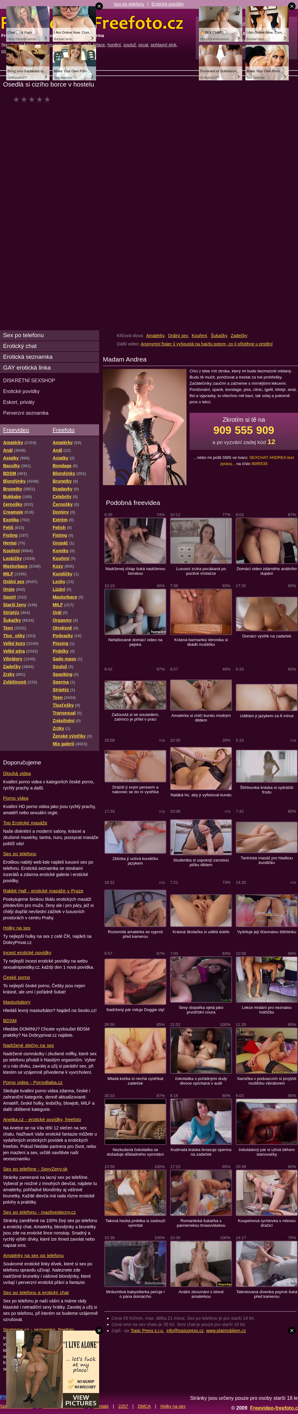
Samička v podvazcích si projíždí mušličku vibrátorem (266, 1081)
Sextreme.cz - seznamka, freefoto (38, 1329)
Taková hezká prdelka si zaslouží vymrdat (135, 1223)
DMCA (144, 1406)
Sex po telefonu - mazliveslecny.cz (39, 1212)
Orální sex (178, 335)
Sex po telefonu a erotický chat (36, 1292)
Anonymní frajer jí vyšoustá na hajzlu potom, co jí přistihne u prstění (207, 343)
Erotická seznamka (28, 357)
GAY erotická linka (27, 367)
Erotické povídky (167, 4)
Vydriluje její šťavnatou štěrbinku (266, 931)
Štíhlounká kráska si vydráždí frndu (266, 789)
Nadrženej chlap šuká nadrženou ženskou (135, 571)
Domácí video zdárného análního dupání (267, 571)
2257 (123, 1406)
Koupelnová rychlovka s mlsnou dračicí (267, 1223)
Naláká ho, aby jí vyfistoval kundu (201, 795)
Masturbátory (16, 1002)
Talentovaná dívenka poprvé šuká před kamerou (266, 1294)
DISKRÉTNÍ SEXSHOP (29, 380)
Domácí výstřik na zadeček (266, 636)
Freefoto (63, 430)
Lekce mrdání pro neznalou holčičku (266, 1009)
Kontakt (101, 1406)
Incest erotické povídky (27, 952)
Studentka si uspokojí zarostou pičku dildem (201, 862)
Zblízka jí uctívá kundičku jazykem (135, 861)
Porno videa (15, 798)
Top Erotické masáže (25, 822)
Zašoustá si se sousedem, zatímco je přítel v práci (135, 717)
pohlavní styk (163, 44)
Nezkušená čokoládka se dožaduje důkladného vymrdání (135, 1152)
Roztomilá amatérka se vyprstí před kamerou (135, 934)
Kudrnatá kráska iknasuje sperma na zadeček (201, 1152)
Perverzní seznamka (26, 413)
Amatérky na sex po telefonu (33, 1255)
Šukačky (219, 335)
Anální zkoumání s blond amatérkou (201, 1294)
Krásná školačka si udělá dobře (201, 931)
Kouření (199, 335)
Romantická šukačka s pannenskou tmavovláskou (201, 1223)
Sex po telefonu (129, 4)
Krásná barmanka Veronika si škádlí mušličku (201, 642)
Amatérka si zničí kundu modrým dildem (201, 717)
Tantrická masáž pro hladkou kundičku (267, 860)
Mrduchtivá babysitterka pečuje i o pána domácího (135, 1294)
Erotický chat (20, 346)
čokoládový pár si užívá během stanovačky (267, 1152)
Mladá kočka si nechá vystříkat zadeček (135, 1081)
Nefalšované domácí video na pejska (135, 642)
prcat (143, 44)
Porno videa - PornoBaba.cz (33, 1082)
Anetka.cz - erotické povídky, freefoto (42, 1119)
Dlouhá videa (17, 773)
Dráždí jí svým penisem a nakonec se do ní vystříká (135, 789)
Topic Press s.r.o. (147, 1330)
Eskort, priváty (19, 402)
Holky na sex (17, 927)
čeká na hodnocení (33, 99)
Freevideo (16, 430)
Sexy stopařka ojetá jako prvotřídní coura (201, 1009)
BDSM (10, 1020)
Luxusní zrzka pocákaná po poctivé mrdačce (201, 571)
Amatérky (155, 335)
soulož (129, 44)
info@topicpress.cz (185, 1330)
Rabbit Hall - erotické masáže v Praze (43, 890)
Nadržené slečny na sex (28, 1045)
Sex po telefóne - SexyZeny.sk (35, 1168)
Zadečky (239, 335)
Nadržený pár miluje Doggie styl (135, 1009)
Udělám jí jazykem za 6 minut (267, 715)
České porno (16, 977)
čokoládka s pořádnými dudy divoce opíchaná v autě (201, 1081)
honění (114, 44)
